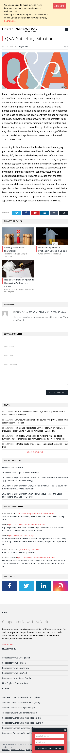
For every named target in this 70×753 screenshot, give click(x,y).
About (6, 612)
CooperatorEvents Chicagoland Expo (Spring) (22, 722)
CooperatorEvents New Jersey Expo (18, 707)
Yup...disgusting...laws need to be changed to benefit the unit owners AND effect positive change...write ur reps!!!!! (33, 529)
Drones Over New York (12, 467)
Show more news (35, 451)
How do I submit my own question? (18, 552)
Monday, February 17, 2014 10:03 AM (47, 312)
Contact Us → (9, 644)
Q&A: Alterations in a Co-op (21, 535)
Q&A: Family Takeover (29, 549)
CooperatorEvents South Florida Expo (19, 728)
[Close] (59, 6)
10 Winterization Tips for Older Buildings (20, 472)
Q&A (66, 46)
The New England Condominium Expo (19, 712)
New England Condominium (15, 683)
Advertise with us (18, 749)
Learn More (10, 20)
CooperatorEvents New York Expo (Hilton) (21, 697)
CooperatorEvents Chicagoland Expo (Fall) (21, 717)
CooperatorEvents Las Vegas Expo (18, 733)
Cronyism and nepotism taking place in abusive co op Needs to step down (33, 518)
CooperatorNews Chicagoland (16, 657)
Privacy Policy (31, 749)
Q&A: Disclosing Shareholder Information (35, 513)
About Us (5, 749)
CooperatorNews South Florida (16, 678)
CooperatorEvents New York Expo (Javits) (21, 702)
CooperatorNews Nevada (14, 662)
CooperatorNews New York (14, 673)
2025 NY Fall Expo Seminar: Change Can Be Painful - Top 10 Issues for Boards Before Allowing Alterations (34, 487)
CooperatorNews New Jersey (15, 668)
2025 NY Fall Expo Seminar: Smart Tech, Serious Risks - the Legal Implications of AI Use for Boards (32, 495)
